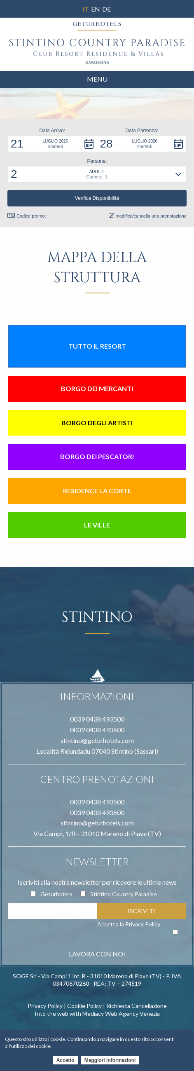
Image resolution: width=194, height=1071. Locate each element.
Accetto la (128, 924)
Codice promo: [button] (26, 215)
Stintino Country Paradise (123, 894)
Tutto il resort (97, 346)
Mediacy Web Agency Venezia (121, 1013)
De (106, 9)
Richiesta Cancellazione (136, 1005)
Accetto (65, 1062)
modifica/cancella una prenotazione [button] (148, 215)
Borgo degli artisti (97, 423)
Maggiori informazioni (110, 1062)
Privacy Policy (142, 924)
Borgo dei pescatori (97, 456)
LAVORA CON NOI (97, 954)
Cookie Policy (84, 1005)
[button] (52, 144)
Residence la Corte (97, 490)
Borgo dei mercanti (97, 388)
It (85, 9)
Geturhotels (56, 894)
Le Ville (97, 525)
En (95, 9)
